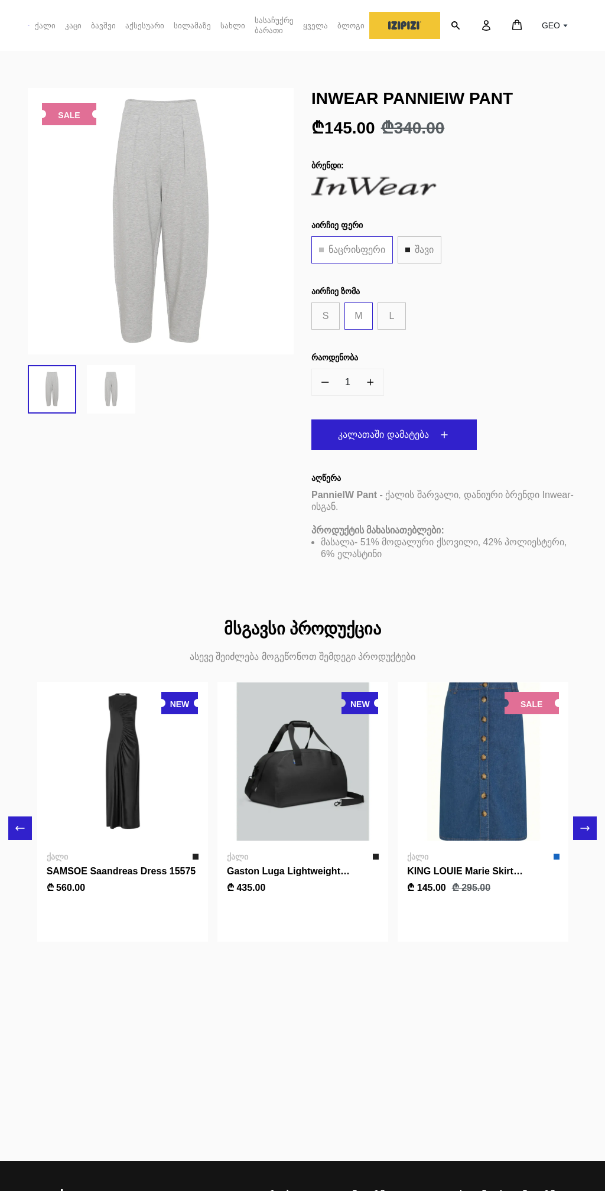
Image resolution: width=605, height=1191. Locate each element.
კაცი (73, 30)
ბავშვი (103, 30)
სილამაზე (192, 25)
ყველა (315, 25)
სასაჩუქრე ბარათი (274, 25)
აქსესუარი (144, 30)
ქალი (45, 30)
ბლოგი (351, 25)
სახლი (232, 25)
